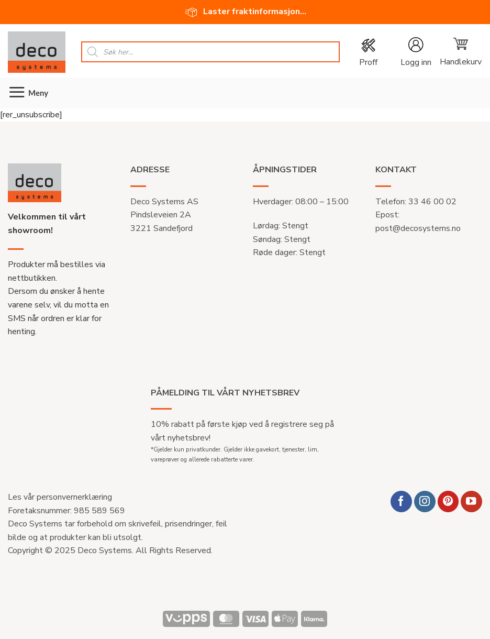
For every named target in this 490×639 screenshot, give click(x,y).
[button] (460, 51)
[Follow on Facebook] (401, 501)
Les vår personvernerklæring (60, 497)
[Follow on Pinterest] (448, 501)
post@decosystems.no (418, 228)
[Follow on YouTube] (471, 501)
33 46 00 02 (432, 201)
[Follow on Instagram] (425, 501)
